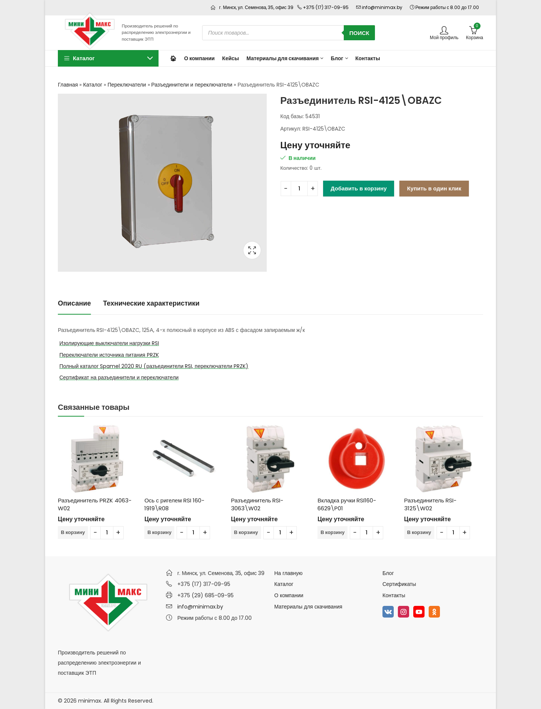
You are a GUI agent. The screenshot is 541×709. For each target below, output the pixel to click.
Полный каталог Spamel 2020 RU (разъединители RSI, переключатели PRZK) (153, 366)
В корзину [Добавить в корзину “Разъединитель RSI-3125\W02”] (419, 532)
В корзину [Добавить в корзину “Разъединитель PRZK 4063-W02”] (73, 532)
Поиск (359, 33)
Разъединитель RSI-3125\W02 (430, 504)
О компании (288, 595)
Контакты (393, 595)
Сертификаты (399, 584)
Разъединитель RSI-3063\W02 (257, 504)
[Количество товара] (299, 188)
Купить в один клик (434, 188)
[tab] (74, 303)
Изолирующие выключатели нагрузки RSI (109, 343)
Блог (388, 573)
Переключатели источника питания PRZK (109, 355)
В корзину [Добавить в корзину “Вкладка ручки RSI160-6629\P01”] (332, 532)
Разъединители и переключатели (192, 84)
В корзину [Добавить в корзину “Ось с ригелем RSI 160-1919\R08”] (159, 532)
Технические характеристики (151, 303)
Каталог (92, 84)
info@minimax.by (200, 606)
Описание (74, 303)
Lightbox (252, 250)
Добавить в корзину (359, 188)
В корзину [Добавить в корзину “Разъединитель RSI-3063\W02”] (246, 532)
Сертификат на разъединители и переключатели (118, 377)
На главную (288, 573)
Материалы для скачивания (308, 606)
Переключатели (126, 84)
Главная (68, 84)
